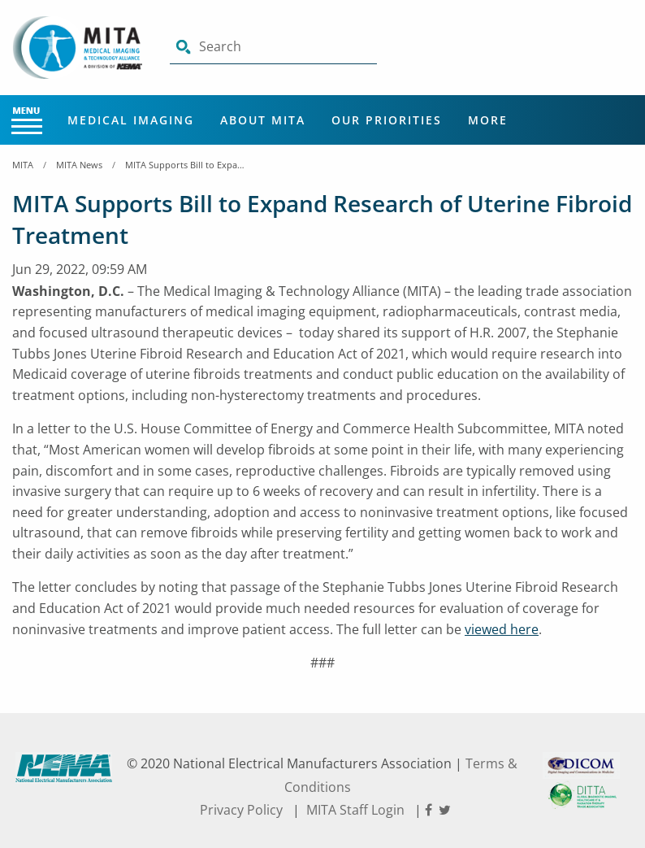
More (488, 120)
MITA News (79, 165)
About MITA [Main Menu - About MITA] (262, 120)
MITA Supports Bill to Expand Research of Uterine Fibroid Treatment (186, 165)
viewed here (502, 629)
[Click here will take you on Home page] (78, 46)
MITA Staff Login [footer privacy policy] (355, 810)
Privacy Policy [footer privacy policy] (241, 810)
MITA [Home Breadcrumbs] (22, 165)
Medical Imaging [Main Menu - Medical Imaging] (130, 120)
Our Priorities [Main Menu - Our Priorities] (386, 120)
